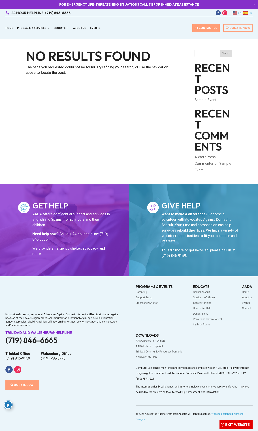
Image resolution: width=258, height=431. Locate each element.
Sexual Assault (201, 292)
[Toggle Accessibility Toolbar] (8, 404)
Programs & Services (31, 28)
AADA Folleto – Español (149, 346)
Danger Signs (200, 313)
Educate (60, 28)
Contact (246, 308)
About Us (79, 28)
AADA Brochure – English (150, 340)
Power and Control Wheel (207, 319)
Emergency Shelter (147, 303)
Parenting (141, 292)
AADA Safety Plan (146, 357)
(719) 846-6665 (31, 340)
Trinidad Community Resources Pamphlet (159, 351)
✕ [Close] (254, 4)
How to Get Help (202, 308)
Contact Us (208, 28)
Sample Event (205, 100)
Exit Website (237, 424)
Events (95, 28)
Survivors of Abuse (204, 297)
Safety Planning (202, 303)
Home (9, 28)
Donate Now (239, 28)
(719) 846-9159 (173, 255)
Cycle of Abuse (201, 324)
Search (226, 53)
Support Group (144, 297)
